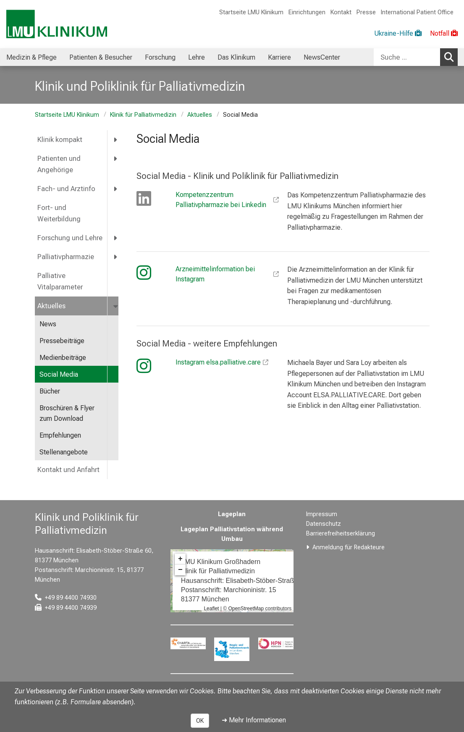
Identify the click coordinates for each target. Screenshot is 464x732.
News (47, 324)
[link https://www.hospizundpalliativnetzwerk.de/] (231, 649)
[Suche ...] (407, 57)
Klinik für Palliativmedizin (143, 114)
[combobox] (416, 57)
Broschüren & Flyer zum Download (66, 413)
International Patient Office (417, 12)
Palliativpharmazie (65, 257)
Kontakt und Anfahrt (68, 470)
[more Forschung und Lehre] (115, 237)
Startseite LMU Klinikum (251, 12)
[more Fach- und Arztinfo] (115, 188)
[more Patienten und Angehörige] (115, 158)
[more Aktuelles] (116, 305)
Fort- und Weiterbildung (59, 213)
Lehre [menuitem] (196, 57)
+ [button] (180, 559)
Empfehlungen (60, 435)
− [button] (180, 570)
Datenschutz (323, 523)
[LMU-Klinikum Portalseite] (56, 24)
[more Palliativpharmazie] (115, 256)
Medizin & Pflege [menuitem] (31, 57)
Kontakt (340, 12)
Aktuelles (199, 114)
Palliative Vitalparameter (60, 281)
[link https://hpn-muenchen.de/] (276, 643)
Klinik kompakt (59, 140)
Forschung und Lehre (69, 238)
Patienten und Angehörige (59, 164)
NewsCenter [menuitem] (322, 57)
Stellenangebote (63, 452)
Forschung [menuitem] (160, 57)
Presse (366, 12)
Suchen (451, 56)
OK (200, 720)
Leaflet (211, 608)
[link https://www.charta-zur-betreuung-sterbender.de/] (188, 643)
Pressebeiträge (61, 341)
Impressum (321, 514)
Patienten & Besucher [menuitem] (100, 57)
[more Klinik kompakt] (115, 139)
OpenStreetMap (246, 608)
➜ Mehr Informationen (254, 720)
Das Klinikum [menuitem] (236, 57)
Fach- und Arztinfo (66, 189)
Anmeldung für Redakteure (348, 547)
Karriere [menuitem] (279, 57)
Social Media (58, 374)
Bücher (49, 391)
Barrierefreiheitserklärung (340, 533)
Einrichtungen (306, 12)
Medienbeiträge (62, 358)
